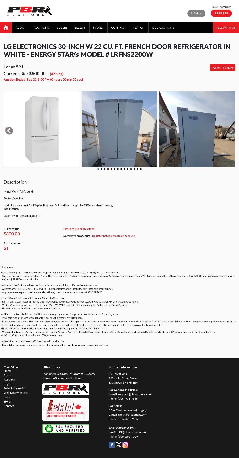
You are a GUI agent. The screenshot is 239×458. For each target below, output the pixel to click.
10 (127, 169)
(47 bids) (56, 74)
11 (131, 169)
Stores (98, 27)
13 (137, 169)
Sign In (196, 13)
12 (134, 169)
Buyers (61, 27)
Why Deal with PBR (16, 392)
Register (221, 13)
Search (139, 27)
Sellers (80, 27)
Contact (118, 27)
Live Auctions (163, 27)
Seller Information (15, 388)
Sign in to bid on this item (78, 228)
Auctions (41, 27)
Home (7, 370)
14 (141, 169)
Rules (7, 397)
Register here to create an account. (113, 235)
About (21, 27)
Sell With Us (225, 27)
